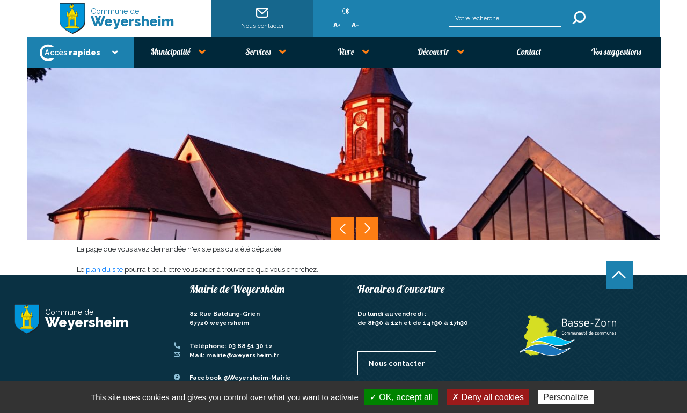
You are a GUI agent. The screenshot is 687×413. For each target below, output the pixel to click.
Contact (529, 52)
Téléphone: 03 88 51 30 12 (231, 346)
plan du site (104, 270)
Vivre (346, 52)
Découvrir (433, 52)
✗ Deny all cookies (488, 397)
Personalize (565, 397)
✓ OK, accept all (401, 397)
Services (258, 52)
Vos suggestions (616, 52)
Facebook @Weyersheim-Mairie (240, 377)
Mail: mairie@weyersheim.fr (234, 355)
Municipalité (170, 52)
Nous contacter (262, 17)
